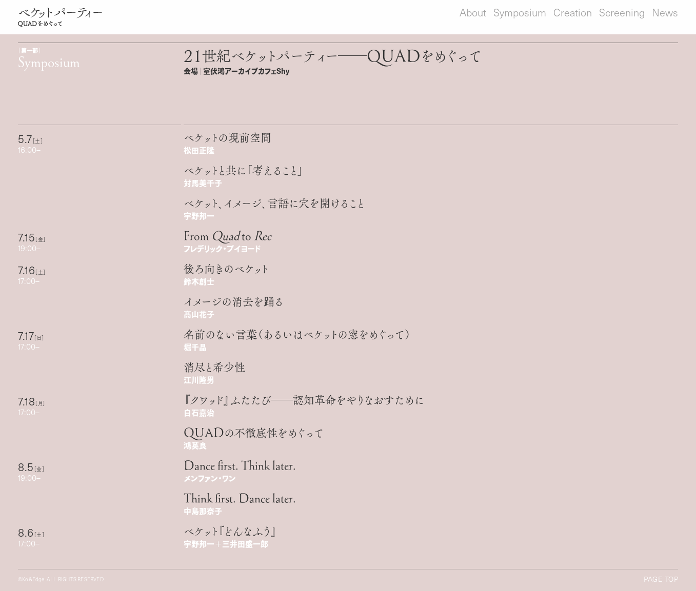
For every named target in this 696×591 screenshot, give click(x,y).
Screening (622, 12)
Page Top (661, 579)
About (473, 12)
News (665, 12)
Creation (572, 12)
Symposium (519, 12)
